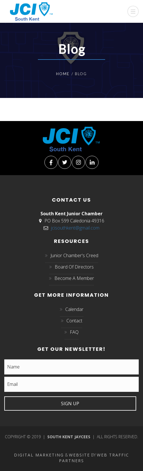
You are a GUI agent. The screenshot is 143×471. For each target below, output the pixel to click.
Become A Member (74, 278)
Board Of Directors (74, 267)
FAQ (74, 332)
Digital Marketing (39, 455)
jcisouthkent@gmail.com (75, 228)
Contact (74, 321)
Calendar (74, 309)
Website (79, 455)
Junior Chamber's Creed (74, 255)
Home (63, 73)
